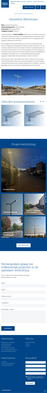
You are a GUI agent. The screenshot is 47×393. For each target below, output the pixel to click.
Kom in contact (45, 198)
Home (15, 13)
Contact (13, 3)
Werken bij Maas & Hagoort (18, 1)
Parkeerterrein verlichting (7, 342)
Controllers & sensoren (7, 365)
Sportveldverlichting (6, 344)
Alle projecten (23, 245)
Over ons (29, 1)
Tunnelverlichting (5, 346)
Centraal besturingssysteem (8, 363)
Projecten (20, 13)
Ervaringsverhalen (30, 342)
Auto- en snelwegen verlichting (9, 349)
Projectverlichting (38, 1)
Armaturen (4, 361)
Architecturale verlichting (7, 347)
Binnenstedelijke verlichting (8, 351)
